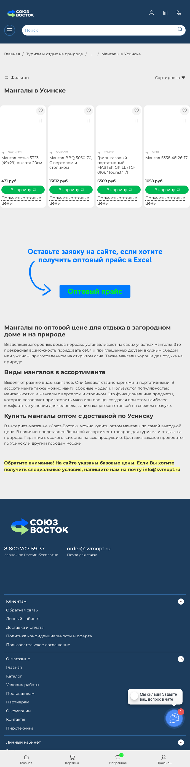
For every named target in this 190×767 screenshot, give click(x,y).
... (92, 54)
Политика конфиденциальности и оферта (49, 635)
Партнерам (17, 702)
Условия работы (22, 684)
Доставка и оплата (25, 627)
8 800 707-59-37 (24, 548)
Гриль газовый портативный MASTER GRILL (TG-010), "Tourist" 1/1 (116, 165)
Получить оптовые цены (21, 200)
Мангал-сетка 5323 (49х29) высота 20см (21, 160)
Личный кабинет (23, 618)
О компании (18, 710)
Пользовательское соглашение (38, 644)
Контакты (15, 719)
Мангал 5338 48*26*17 (166, 157)
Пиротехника (19, 728)
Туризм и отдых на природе (54, 53)
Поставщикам (20, 693)
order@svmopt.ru (89, 548)
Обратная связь (22, 610)
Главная (12, 53)
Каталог (14, 676)
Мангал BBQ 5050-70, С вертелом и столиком (70, 162)
